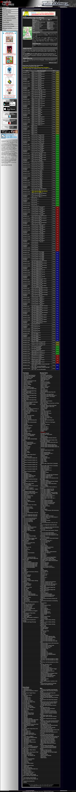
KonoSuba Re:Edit (45, 514)
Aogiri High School (27, 378)
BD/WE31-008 (26, 135)
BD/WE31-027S (26, 311)
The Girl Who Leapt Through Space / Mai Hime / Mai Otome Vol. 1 (30, 775)
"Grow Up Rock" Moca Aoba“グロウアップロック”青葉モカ (37, 171)
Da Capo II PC (26, 704)
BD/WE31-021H (26, 254)
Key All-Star (43, 507)
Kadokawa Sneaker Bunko (29, 491)
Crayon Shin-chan (27, 416)
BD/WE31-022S (26, 266)
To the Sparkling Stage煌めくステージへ (36, 324)
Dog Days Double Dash (28, 714)
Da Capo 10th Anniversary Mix (30, 419)
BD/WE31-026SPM (25, 304)
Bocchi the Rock (27, 407)
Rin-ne (24, 764)
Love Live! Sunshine (45, 537)
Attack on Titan (26, 383)
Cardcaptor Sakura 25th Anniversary (48, 405)
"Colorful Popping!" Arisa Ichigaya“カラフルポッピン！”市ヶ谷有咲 (38, 252)
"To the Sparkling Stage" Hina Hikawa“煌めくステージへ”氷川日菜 (39, 90)
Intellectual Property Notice (49, 791)
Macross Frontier (27, 526)
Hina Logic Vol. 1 (27, 730)
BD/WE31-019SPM (25, 241)
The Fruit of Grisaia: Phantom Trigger (49, 668)
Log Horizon (26, 510)
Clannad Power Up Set (46, 704)
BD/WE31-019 (26, 234)
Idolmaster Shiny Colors (28, 483)
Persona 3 (25, 551)
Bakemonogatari (27, 386)
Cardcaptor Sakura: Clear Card (30, 411)
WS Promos (43, 756)
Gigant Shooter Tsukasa (28, 725)
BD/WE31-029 (26, 324)
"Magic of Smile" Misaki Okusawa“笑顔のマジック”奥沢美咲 (38, 81)
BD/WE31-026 (26, 297)
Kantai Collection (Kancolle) (47, 500)
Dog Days (25, 715)
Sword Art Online (27, 597)
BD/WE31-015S (26, 205)
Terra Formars (26, 600)
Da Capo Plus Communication (30, 422)
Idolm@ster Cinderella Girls (29, 475)
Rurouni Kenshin (27, 579)
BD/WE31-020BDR (25, 246)
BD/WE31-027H (26, 308)
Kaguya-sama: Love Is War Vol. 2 (48, 498)
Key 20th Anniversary (45, 505)
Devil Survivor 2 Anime (28, 709)
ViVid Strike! (26, 614)
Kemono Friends (27, 498)
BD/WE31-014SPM (25, 196)
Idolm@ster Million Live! (28, 476)
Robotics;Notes (26, 578)
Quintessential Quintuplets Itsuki (30, 563)
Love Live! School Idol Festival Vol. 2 (49, 533)
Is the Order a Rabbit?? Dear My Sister (49, 492)
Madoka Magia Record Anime (29, 527)
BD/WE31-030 (26, 333)
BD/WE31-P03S (26, 353)
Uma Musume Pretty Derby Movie (48, 675)
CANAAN (25, 696)
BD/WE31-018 (26, 225)
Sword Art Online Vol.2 (45, 647)
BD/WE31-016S (26, 212)
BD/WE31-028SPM (25, 322)
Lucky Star (25, 523)
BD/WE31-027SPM (25, 313)
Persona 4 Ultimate (27, 759)
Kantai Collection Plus (28, 495)
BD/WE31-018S (26, 230)
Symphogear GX (44, 652)
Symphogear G (44, 651)
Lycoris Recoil (26, 524)
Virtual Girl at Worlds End (28, 781)
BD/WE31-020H (26, 248)
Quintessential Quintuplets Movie (48, 595)
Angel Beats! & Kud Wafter (29, 376)
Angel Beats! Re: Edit (28, 377)
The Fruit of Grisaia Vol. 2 (46, 667)
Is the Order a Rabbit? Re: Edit (47, 489)
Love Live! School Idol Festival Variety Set (50, 736)
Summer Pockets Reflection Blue (48, 636)
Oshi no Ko (25, 548)
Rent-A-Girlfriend (27, 575)
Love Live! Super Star (28, 521)
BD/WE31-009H (26, 146)
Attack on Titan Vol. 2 (45, 386)
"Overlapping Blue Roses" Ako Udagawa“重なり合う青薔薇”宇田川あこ (39, 315)
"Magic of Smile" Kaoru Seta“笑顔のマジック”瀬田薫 (37, 108)
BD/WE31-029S (26, 331)
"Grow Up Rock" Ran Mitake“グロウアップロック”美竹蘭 (37, 180)
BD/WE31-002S (26, 86)
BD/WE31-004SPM (25, 106)
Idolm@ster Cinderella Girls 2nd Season (49, 474)
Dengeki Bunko (26, 428)
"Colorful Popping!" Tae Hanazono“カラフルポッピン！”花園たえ (38, 297)
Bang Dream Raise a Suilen (29, 404)
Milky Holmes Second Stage (29, 536)
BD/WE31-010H (26, 155)
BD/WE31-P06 (26, 365)
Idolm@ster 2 (26, 473)
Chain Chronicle (26, 412)
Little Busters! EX (27, 740)
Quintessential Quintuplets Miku (30, 565)
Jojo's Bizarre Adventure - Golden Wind (49, 493)
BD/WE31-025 (26, 288)
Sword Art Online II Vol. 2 (28, 772)
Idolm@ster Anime (27, 474)
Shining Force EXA (27, 587)
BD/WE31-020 (26, 243)
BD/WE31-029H (26, 329)
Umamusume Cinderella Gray (47, 676)
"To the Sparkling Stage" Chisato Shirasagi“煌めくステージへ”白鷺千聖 (40, 288)
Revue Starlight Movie (45, 611)
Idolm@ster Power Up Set (46, 715)
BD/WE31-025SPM (25, 295)
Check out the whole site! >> (9, 97)
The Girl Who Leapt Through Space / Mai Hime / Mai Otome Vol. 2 (30, 779)
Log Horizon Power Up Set (46, 728)
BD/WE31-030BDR (25, 336)
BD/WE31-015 (26, 198)
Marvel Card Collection (46, 552)
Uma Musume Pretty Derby (29, 613)
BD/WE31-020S (26, 250)
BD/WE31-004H (26, 101)
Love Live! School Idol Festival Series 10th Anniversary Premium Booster (49, 730)
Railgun (25, 570)
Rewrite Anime (44, 614)
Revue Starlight (26, 576)
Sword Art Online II (27, 771)
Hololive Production (45, 469)
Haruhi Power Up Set (45, 709)
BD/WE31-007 (26, 126)
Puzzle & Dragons (27, 561)
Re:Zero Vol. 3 (44, 607)
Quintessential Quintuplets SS (47, 596)
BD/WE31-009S (26, 149)
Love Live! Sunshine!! (28, 520)
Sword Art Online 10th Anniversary (48, 637)
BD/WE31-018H (26, 227)
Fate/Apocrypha (26, 433)
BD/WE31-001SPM (25, 79)
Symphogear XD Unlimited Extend (48, 654)
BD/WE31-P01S (26, 344)
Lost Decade (26, 511)
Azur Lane (25, 385)
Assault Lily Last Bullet (45, 383)
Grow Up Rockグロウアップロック (35, 198)
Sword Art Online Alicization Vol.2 (48, 639)
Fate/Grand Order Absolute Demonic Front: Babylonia (29, 435)
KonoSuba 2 (43, 512)
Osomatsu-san (26, 549)
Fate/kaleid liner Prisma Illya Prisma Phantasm (29, 722)
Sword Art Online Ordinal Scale (47, 645)
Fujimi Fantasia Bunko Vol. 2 (29, 443)
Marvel (24, 532)
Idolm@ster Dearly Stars (28, 733)
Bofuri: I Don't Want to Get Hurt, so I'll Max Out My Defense (31, 409)
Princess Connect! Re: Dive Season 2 (49, 584)
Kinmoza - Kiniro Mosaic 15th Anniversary (50, 510)
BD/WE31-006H (26, 119)
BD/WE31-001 (26, 72)
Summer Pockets (27, 591)
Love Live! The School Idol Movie (30, 746)
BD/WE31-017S (26, 221)
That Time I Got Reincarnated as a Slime (49, 658)
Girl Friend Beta (26, 446)
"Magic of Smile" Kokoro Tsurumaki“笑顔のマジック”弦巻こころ (38, 99)
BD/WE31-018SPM (25, 232)
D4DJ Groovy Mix (27, 417)
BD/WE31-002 (26, 81)
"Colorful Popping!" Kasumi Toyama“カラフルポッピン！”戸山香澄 (38, 207)
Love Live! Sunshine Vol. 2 (46, 540)
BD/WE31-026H (26, 299)
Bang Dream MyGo (27, 403)
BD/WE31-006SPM (25, 124)
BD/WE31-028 (26, 315)
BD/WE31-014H (26, 191)
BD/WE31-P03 (26, 351)
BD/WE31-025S (26, 293)
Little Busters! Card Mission (29, 739)
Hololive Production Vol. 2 (46, 470)
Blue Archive (26, 406)
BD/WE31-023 (26, 270)
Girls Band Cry (26, 447)
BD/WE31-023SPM (25, 277)
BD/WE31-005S (26, 113)
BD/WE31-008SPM (25, 142)
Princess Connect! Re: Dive (29, 557)
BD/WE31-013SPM (25, 187)
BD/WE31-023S (26, 275)
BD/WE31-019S (26, 239)
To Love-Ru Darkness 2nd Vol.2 (47, 671)
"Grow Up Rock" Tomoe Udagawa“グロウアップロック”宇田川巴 (38, 144)
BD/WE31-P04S (26, 358)
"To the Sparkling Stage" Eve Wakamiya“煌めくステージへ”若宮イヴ (39, 189)
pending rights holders (12, 160)
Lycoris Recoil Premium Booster (48, 738)
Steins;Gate (26, 590)
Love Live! (25, 522)
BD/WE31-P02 (26, 347)
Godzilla (25, 450)
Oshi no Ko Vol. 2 (44, 574)
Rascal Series (44, 603)
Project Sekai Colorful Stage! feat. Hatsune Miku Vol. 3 (47, 590)
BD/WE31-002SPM (25, 88)
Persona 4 (25, 553)
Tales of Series (26, 599)
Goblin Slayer (26, 449)
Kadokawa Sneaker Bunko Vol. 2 (30, 492)
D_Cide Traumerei (27, 418)
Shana (24, 586)
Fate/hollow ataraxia (27, 718)
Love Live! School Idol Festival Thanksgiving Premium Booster (47, 735)
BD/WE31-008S (26, 140)
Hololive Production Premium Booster (49, 711)
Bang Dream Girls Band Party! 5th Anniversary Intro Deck (47, 693)
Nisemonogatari (44, 570)
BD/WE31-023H (26, 272)
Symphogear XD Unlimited (46, 653)
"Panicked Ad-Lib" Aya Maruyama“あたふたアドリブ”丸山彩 (38, 356)
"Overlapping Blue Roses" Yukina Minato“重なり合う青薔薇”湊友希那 (39, 261)
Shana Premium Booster (46, 755)
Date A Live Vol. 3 (44, 427)
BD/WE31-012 (26, 171)
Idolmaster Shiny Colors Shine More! (49, 483)
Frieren (25, 441)
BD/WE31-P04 (26, 355)
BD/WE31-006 (26, 117)
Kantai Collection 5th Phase (47, 501)
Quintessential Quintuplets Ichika (30, 562)
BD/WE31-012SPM (25, 178)
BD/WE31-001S (26, 77)
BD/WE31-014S (26, 194)
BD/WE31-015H (26, 203)
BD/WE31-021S (26, 257)
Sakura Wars (26, 582)
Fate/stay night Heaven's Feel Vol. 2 (48, 444)
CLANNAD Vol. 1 (27, 697)
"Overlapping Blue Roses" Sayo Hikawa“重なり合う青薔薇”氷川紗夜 (39, 279)
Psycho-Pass (26, 762)
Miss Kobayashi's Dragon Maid (30, 538)
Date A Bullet (26, 708)
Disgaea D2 (26, 711)
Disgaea (25, 430)
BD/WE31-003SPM (25, 97)
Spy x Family (26, 588)
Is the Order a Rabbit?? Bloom (47, 490)
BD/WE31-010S (26, 158)
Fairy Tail (25, 432)
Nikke (24, 544)
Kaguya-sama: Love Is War (29, 493)
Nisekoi (25, 546)
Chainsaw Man (26, 413)
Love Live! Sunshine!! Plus (29, 519)
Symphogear (26, 598)
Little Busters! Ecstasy (28, 508)
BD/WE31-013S (26, 185)
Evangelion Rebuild (27, 431)
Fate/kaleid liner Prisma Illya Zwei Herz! (49, 442)
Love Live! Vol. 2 (44, 542)
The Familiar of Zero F (28, 605)
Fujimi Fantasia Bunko (28, 442)
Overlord (25, 550)
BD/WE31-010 (26, 153)
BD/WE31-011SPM (25, 169)
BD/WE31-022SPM (25, 268)
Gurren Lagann (26, 452)
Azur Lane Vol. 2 (44, 389)
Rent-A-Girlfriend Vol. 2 (46, 609)
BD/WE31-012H (26, 173)
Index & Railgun (44, 484)
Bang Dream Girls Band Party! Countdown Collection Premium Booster (49, 696)
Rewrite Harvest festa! (45, 616)
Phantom (25, 556)
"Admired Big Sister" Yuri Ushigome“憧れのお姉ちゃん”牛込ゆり (38, 351)
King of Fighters (26, 500)
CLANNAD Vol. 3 (27, 699)
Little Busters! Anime (27, 507)
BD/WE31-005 (26, 108)
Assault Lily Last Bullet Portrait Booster (49, 689)
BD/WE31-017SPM (25, 223)
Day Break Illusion (27, 427)
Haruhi (24, 453)
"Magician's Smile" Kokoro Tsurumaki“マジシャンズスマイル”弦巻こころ (38, 342)
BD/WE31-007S (26, 133)
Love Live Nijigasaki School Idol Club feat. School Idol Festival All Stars (30, 516)
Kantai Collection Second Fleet (47, 503)
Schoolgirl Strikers (27, 584)
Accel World (26, 374)
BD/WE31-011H (26, 164)
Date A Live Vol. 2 (44, 426)
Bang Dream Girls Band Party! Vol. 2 (49, 395)
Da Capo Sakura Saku (28, 706)
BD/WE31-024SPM (25, 286)
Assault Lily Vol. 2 (44, 384)
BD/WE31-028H (26, 317)
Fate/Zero (25, 436)
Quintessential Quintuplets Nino (30, 566)
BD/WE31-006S (26, 122)
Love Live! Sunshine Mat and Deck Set (49, 737)
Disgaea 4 (25, 710)
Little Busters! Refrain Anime (29, 742)
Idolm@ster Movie (45, 480)
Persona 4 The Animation (28, 552)
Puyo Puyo (25, 560)
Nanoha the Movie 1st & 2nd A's (48, 567)
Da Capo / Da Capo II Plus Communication (46, 418)
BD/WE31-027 (26, 306)
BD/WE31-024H (26, 281)
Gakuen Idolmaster (27, 444)
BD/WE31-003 (26, 90)
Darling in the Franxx (28, 425)
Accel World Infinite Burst (46, 375)
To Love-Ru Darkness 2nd (29, 608)
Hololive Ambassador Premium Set (48, 710)
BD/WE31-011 (26, 162)
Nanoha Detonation (45, 562)
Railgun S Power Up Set (46, 749)
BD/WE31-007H (26, 131)
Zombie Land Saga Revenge (29, 621)
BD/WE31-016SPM (25, 214)
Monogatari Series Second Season (48, 559)
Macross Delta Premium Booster (48, 739)
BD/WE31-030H (26, 338)
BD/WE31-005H (26, 110)
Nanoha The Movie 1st (28, 754)
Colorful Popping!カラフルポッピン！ (35, 243)
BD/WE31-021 (26, 252)
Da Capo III (25, 421)
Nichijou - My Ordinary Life (29, 755)
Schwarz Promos (44, 754)
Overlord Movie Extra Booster (47, 745)
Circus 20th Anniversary (46, 411)
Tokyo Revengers (27, 609)
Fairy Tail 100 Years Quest (46, 434)
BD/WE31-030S (26, 340)
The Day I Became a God (28, 604)
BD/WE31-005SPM (25, 115)
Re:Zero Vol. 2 (44, 606)
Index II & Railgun (27, 484)
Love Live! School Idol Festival (30, 518)
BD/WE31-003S (26, 95)
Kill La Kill (25, 499)
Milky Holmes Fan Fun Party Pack (48, 740)
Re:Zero (25, 574)
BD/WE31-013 (26, 180)
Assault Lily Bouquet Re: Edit (29, 380)
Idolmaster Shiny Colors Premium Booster (50, 720)
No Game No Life (27, 547)
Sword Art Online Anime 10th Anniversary (50, 643)
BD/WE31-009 (26, 144)
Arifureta (25, 379)
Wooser (25, 782)
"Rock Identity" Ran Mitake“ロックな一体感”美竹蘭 (37, 347)
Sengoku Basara (27, 585)
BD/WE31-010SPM (25, 160)
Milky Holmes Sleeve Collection (47, 742)
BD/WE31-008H (26, 137)
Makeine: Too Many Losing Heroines (48, 551)
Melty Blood (26, 533)
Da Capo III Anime (27, 705)
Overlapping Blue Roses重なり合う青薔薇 (36, 333)
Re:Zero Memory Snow (46, 605)
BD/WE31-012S (26, 176)
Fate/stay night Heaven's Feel (47, 450)
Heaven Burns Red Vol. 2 (46, 467)
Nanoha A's (25, 541)
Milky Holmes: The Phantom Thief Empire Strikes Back (30, 753)
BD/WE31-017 (26, 216)
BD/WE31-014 (26, 189)
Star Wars (25, 589)
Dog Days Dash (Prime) (28, 713)
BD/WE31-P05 (26, 360)
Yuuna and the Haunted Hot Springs (48, 683)
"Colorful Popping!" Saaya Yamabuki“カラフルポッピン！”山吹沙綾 (38, 225)
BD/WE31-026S (26, 302)
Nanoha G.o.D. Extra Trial (29, 542)
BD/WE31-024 (26, 279)
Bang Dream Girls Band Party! (47, 394)
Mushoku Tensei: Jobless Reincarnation (28, 540)
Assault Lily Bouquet (27, 382)
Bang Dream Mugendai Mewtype (30, 402)
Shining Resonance (27, 767)
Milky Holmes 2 (26, 534)
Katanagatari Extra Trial (46, 724)
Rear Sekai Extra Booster (46, 751)
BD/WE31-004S (26, 104)
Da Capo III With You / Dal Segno (48, 422)
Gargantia (25, 445)
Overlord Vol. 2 (44, 577)
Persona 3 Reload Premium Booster (48, 746)
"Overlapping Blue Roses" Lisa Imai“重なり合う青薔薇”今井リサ (38, 270)
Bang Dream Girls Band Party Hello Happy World (29, 391)
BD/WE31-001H (26, 74)
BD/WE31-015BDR (25, 201)
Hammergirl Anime (9, 33)
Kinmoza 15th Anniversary (29, 501)
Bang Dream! (26, 405)
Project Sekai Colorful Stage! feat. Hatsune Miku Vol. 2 (47, 588)
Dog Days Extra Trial (45, 707)
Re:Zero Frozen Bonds (28, 763)
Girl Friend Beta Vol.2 (45, 457)
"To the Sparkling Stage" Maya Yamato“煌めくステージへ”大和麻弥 (39, 153)
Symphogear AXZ (44, 648)
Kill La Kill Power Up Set (46, 726)
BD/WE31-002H (26, 83)
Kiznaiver (25, 502)
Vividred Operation (27, 615)
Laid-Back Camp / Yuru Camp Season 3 (49, 517)
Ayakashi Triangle (27, 384)
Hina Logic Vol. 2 (27, 732)
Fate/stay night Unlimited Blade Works (49, 445)
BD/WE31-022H (26, 263)
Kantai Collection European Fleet (48, 502)
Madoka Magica (26, 529)
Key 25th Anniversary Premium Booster (49, 725)
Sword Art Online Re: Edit (46, 646)
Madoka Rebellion (44, 550)
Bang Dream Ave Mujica (28, 387)
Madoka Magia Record (28, 528)
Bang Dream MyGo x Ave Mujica (48, 396)
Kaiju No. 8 (25, 494)
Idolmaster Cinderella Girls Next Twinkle (49, 481)
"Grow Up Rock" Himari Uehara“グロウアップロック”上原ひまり (38, 162)
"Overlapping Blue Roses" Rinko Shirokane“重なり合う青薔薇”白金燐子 (40, 306)
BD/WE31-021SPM (25, 259)
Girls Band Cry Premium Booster (48, 708)
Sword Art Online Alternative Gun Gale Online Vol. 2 (30, 769)
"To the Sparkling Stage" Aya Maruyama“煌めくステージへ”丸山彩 (39, 216)
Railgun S (25, 569)
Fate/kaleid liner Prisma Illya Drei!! (30, 719)
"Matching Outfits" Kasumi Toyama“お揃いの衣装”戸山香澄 (38, 360)
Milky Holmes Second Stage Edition (48, 557)
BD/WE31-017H (26, 218)
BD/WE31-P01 (26, 342)
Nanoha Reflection (45, 563)
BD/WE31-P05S (26, 362)
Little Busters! (26, 509)
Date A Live (25, 426)
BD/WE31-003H (26, 92)
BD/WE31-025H (26, 290)
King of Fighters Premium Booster (48, 727)
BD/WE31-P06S (26, 368)
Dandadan (25, 424)
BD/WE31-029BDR (25, 327)
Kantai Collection (27, 496)
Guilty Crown (26, 451)
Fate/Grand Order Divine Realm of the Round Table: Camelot (48, 440)
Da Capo (25, 423)
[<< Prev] (24, 16)
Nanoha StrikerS (27, 543)
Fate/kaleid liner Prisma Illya (29, 720)
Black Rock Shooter (27, 695)
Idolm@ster (26, 478)
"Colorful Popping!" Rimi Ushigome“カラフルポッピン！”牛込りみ (38, 234)
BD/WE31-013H (26, 182)
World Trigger (26, 616)
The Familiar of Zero (27, 606)
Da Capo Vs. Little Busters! (29, 707)
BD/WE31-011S (26, 167)
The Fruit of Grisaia (27, 607)
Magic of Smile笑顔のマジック (35, 126)
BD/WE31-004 (26, 99)
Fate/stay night (26, 437)
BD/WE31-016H (26, 209)
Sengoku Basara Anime (28, 765)
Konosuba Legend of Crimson (47, 515)
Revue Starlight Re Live (46, 613)
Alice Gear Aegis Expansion (29, 375)
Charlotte (25, 414)
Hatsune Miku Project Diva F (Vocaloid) (49, 465)
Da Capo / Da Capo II (45, 416)
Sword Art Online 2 (27, 592)
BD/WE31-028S (26, 320)
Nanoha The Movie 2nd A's (46, 566)
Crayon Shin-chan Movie (28, 415)
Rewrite (25, 577)
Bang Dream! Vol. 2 (45, 398)
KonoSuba (25, 503)
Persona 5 (25, 555)
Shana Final (26, 766)
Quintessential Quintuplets (46, 594)
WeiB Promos (44, 757)
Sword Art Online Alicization (29, 594)
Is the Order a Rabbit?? (28, 488)
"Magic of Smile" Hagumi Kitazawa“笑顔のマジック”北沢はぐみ (38, 117)
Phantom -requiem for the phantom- (48, 581)
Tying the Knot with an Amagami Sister (49, 673)
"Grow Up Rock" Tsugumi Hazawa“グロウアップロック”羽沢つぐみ (38, 135)
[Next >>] (55, 16)
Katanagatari (26, 738)
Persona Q (25, 761)
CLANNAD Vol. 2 (27, 698)
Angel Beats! (26, 688)
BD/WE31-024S (26, 284)
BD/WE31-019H (26, 236)
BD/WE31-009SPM (25, 151)
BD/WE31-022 (26, 261)
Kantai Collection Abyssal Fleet (30, 737)
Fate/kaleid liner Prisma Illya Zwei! (30, 724)
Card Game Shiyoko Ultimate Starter (49, 703)
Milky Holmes (26, 537)
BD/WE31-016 (26, 207)
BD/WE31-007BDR (25, 129)
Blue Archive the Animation (46, 401)
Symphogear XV (44, 655)
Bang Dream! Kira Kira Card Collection (49, 701)
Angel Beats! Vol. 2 (27, 689)
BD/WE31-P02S (26, 349)
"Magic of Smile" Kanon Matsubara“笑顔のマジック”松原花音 (38, 72)
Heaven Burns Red (27, 456)
